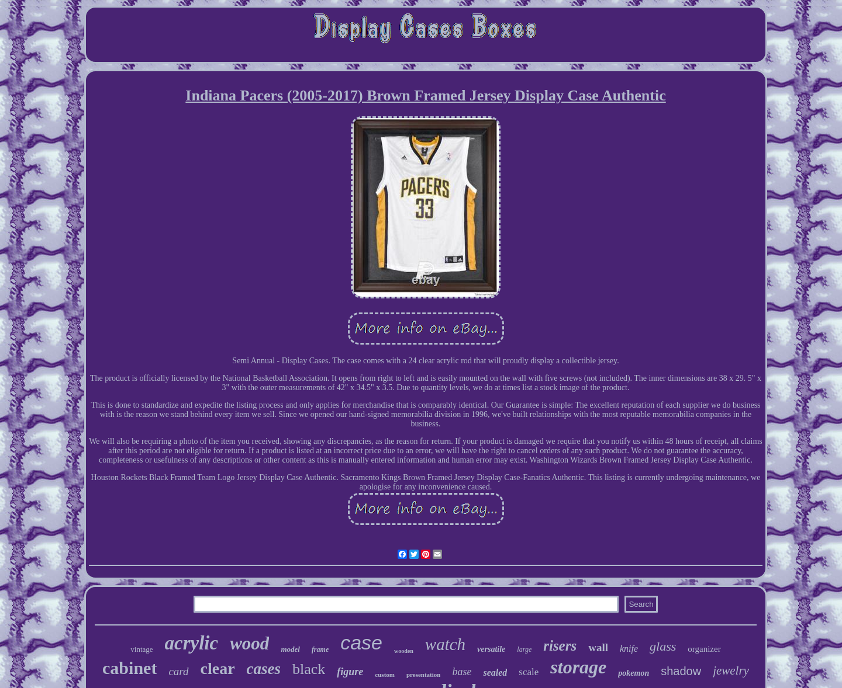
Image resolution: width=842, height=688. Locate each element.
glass (663, 646)
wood (249, 643)
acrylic (192, 643)
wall (598, 647)
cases (264, 668)
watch (445, 644)
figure (350, 671)
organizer (704, 649)
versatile (491, 649)
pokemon (633, 673)
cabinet (129, 667)
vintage (141, 649)
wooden (403, 651)
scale (529, 671)
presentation (423, 674)
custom (385, 674)
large (524, 649)
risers (560, 646)
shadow (681, 671)
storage (578, 666)
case (361, 642)
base (461, 671)
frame (320, 649)
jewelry (731, 670)
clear (218, 668)
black (308, 669)
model (290, 649)
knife (629, 649)
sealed (495, 672)
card (178, 671)
